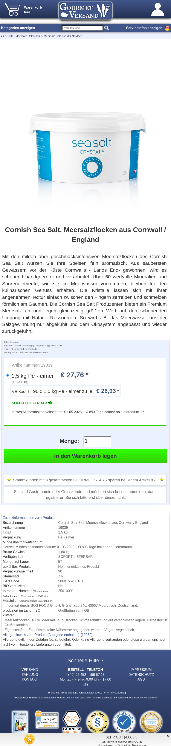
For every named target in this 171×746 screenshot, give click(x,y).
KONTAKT (30, 679)
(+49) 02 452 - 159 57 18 (85, 674)
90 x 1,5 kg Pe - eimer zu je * (65, 391)
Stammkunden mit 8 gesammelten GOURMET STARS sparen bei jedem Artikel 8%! (85, 480)
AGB (141, 679)
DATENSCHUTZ (141, 674)
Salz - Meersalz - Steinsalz (24, 36)
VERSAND (29, 670)
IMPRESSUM (141, 670)
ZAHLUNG (29, 674)
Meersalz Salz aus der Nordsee (63, 36)
